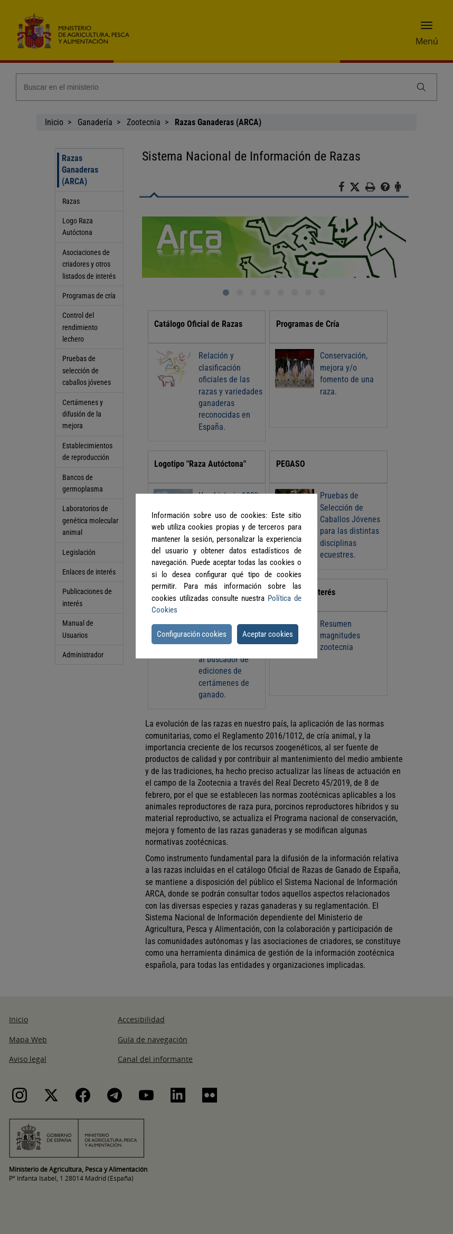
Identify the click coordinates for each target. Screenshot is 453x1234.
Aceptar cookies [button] (267, 634)
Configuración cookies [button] (192, 634)
